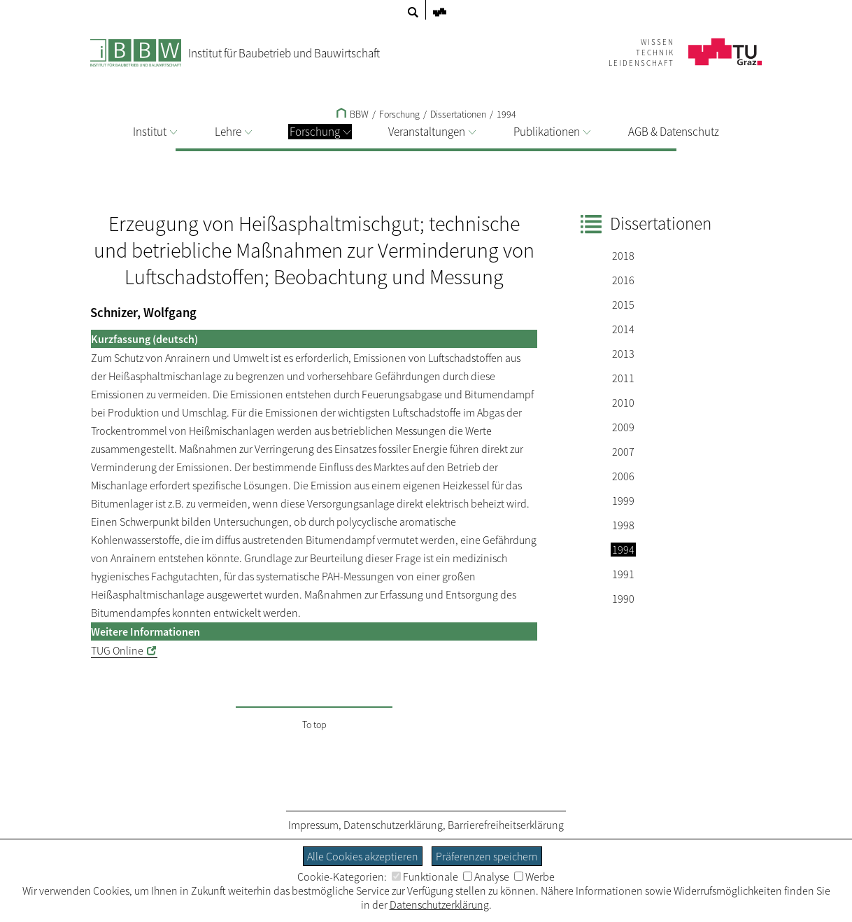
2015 (623, 305)
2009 (623, 427)
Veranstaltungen (432, 131)
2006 (623, 476)
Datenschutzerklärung (393, 825)
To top (314, 724)
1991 (623, 574)
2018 (623, 256)
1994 (506, 114)
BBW (352, 114)
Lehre (233, 131)
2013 (623, 354)
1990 (623, 599)
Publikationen (551, 131)
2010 (623, 403)
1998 (623, 525)
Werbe (534, 876)
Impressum (313, 825)
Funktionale (425, 876)
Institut (155, 131)
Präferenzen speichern (487, 856)
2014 (623, 329)
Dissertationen (458, 114)
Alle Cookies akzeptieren (362, 856)
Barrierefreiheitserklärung (506, 825)
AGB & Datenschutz (673, 131)
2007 (623, 452)
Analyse (486, 876)
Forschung (320, 131)
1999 (623, 501)
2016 (623, 280)
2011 (623, 378)
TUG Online (117, 650)
